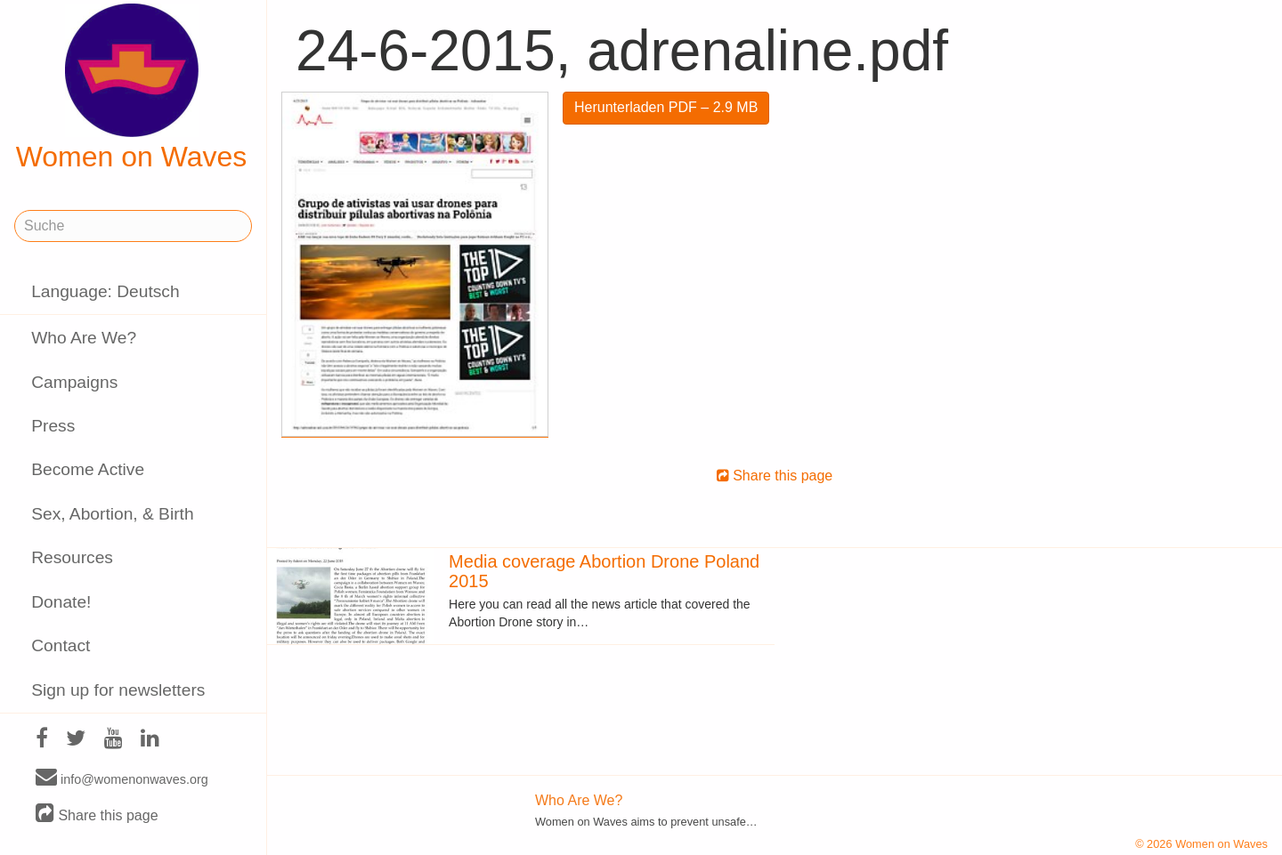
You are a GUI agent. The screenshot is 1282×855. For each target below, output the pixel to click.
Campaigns (74, 382)
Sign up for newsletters (118, 690)
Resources (72, 557)
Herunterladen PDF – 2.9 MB (666, 107)
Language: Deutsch (105, 291)
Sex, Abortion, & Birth (112, 513)
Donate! (61, 602)
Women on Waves (131, 88)
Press (53, 425)
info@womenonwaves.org (122, 778)
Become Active (87, 469)
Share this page (97, 814)
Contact (60, 645)
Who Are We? (83, 337)
